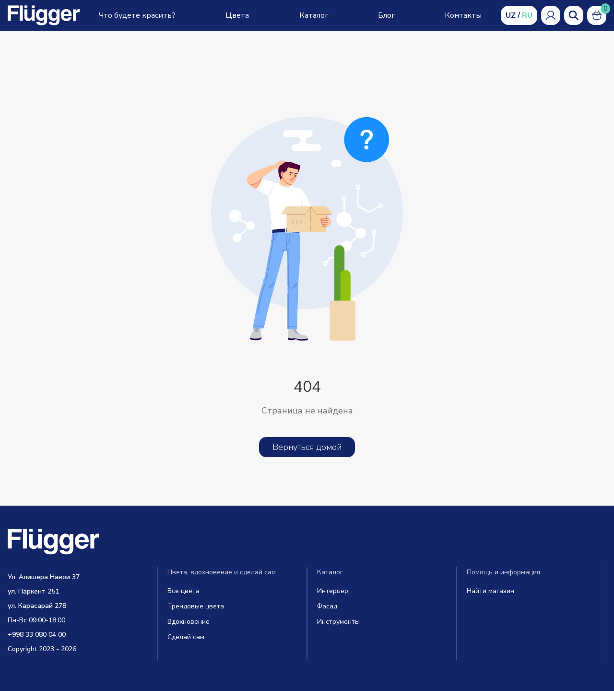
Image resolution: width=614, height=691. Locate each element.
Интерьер (332, 590)
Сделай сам (185, 637)
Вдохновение (188, 621)
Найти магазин (490, 590)
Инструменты (338, 621)
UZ (511, 15)
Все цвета (183, 590)
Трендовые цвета (195, 606)
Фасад (327, 606)
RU (527, 15)
